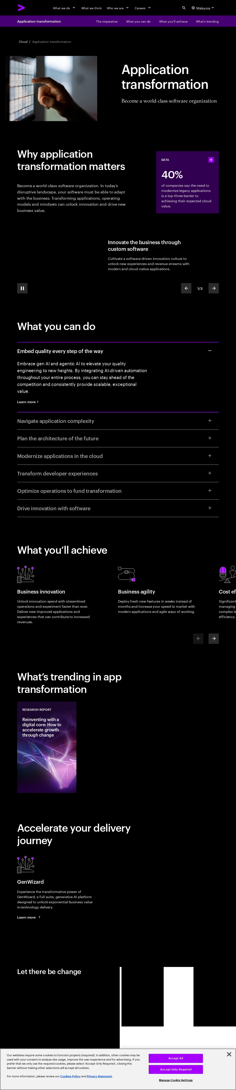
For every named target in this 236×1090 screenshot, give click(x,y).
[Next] (214, 639)
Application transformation (39, 21)
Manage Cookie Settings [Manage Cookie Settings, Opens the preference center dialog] (176, 1080)
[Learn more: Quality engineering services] (29, 401)
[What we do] (64, 7)
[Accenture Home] (21, 7)
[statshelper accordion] (211, 160)
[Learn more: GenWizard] (29, 917)
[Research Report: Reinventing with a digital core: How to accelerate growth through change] (46, 747)
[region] (118, 1069)
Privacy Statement (99, 1076)
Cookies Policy (70, 1076)
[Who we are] (118, 7)
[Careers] (143, 7)
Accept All (175, 1058)
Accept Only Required (175, 1069)
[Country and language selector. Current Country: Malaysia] (203, 8)
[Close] (229, 1054)
